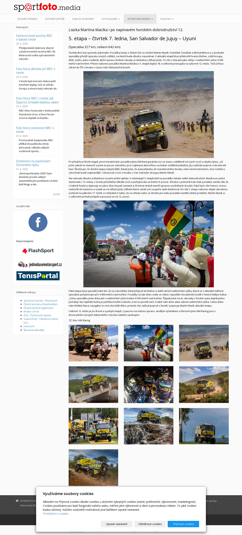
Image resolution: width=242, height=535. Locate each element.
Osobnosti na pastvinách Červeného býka (33, 163)
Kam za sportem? (83, 19)
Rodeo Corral (31, 311)
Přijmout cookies (184, 524)
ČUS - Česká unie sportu (37, 315)
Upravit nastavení (122, 524)
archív (56, 194)
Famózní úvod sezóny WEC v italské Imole (34, 38)
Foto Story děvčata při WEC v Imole (35, 71)
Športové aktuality (34, 330)
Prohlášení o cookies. (56, 513)
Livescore (29, 326)
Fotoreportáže (55, 19)
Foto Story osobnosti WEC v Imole (35, 130)
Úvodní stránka (27, 19)
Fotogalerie (111, 19)
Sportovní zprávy (140, 19)
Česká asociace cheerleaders (41, 304)
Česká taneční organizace (38, 308)
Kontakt (167, 19)
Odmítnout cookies (153, 524)
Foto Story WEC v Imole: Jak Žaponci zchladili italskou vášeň (37, 100)
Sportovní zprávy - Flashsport (40, 300)
